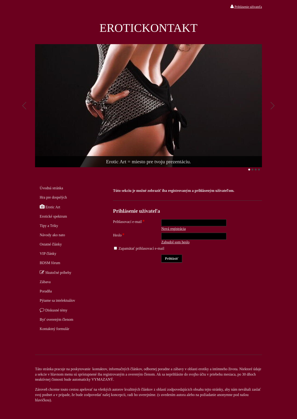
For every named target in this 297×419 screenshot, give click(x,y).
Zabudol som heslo (175, 242)
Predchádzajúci (24, 105)
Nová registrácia (173, 229)
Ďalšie (272, 105)
